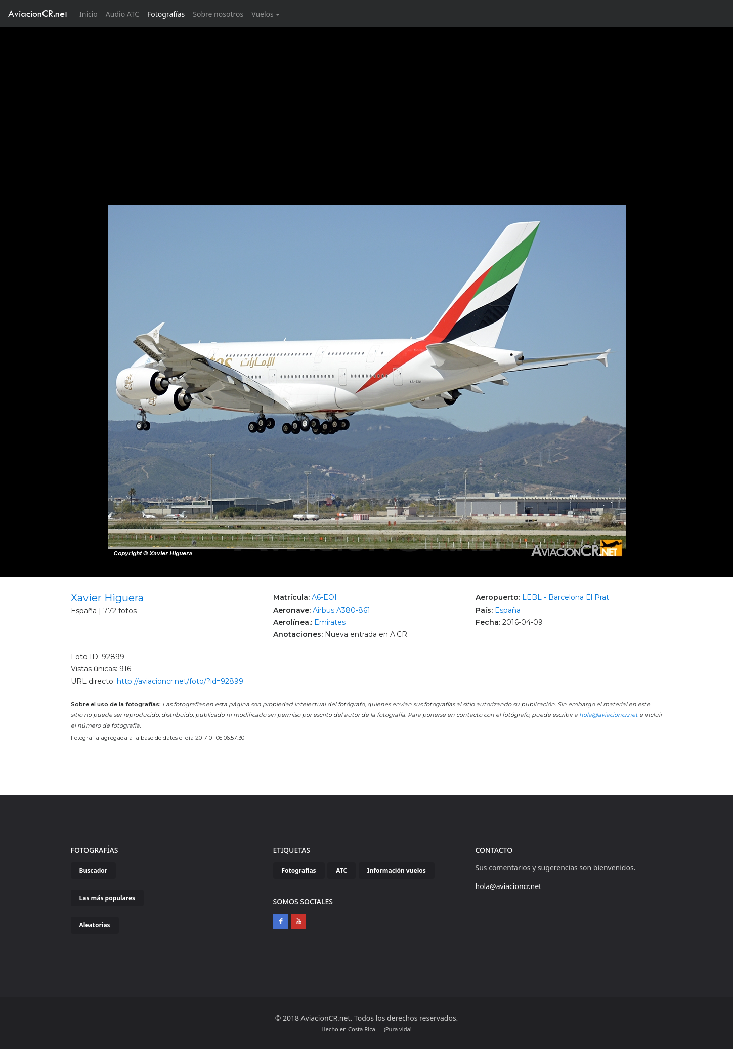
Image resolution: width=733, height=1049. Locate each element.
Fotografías (166, 14)
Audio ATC (122, 14)
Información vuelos (396, 870)
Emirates (330, 622)
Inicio (90, 13)
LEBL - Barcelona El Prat (565, 597)
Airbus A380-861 (341, 610)
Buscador (93, 870)
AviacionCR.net (37, 13)
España (508, 610)
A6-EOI (324, 597)
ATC (341, 870)
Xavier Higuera (107, 598)
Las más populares (107, 898)
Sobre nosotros (218, 14)
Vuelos (262, 14)
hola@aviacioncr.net (608, 714)
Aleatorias (94, 925)
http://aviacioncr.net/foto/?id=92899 (180, 681)
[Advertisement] (366, 103)
